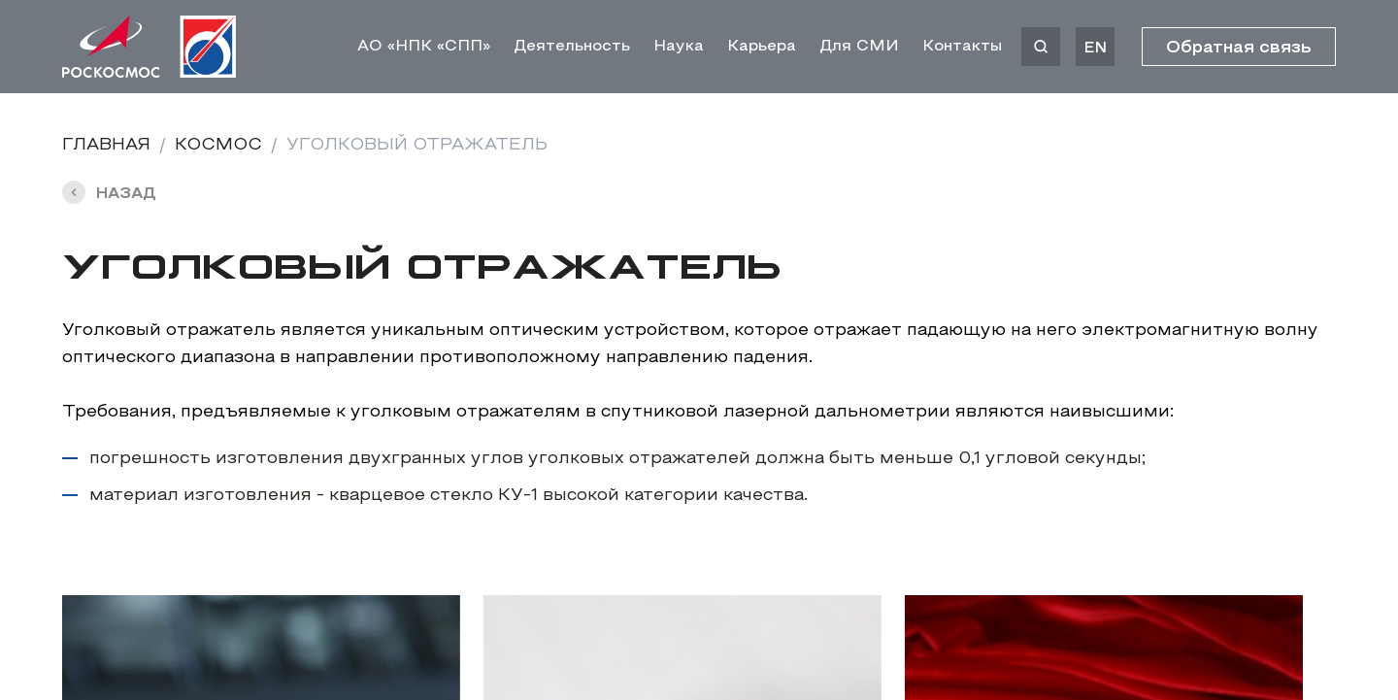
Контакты (962, 46)
